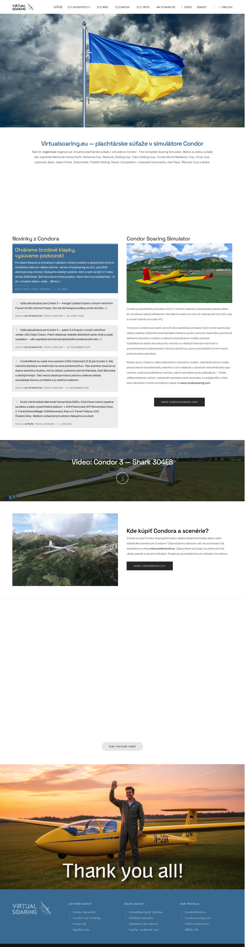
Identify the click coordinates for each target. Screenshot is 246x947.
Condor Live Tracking (86, 918)
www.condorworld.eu (162, 548)
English (223, 7)
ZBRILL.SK (191, 929)
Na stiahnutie (166, 7)
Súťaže (58, 7)
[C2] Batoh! (122, 7)
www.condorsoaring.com (195, 382)
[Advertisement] (122, 199)
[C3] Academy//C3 (79, 7)
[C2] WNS (102, 7)
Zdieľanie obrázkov (141, 918)
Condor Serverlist (84, 912)
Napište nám (81, 929)
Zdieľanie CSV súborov (143, 923)
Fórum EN (79, 923)
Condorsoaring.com (197, 918)
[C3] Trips (143, 7)
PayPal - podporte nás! (144, 929)
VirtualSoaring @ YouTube (146, 912)
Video (186, 7)
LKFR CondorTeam (197, 923)
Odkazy (202, 7)
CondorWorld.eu (195, 912)
